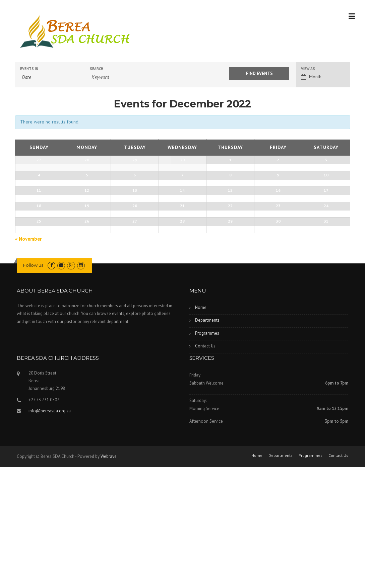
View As (308, 69)
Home (200, 414)
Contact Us (205, 453)
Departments (207, 427)
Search (96, 69)
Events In (29, 69)
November (28, 345)
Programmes (207, 440)
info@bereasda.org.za (49, 518)
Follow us (33, 372)
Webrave (109, 563)
